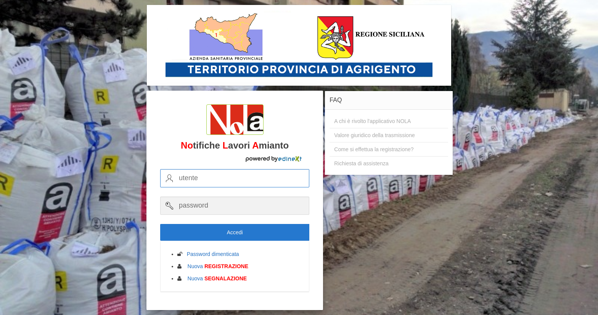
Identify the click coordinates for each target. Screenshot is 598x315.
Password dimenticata (210, 254)
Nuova (215, 266)
